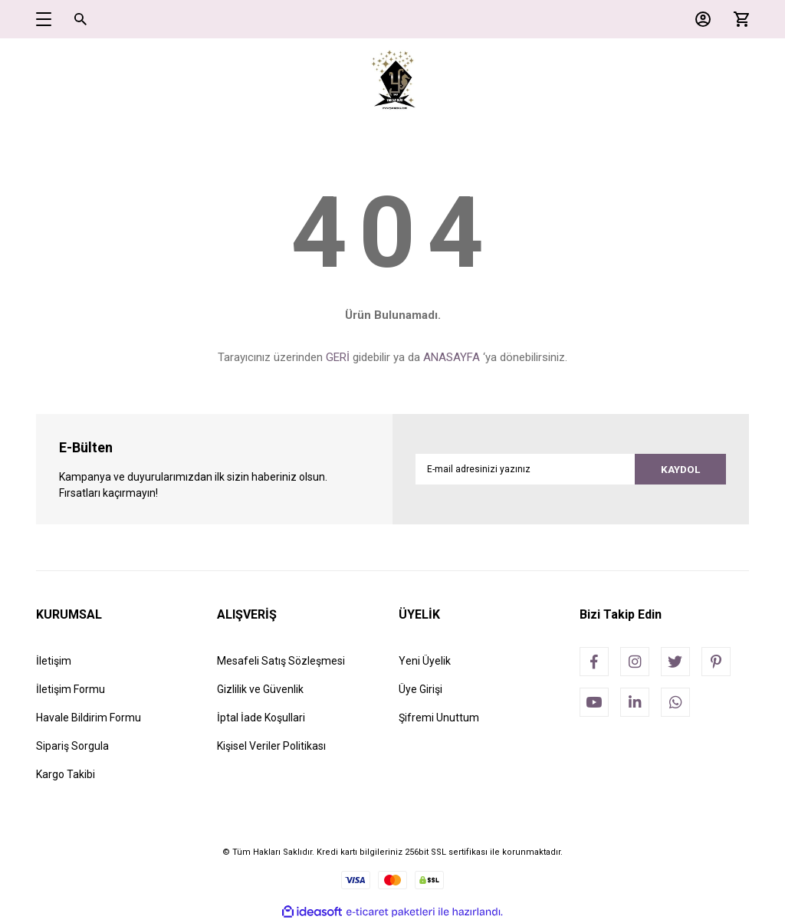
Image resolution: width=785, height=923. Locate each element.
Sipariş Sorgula (72, 746)
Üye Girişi (420, 689)
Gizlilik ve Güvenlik (260, 689)
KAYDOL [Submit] (678, 469)
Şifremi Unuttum (439, 717)
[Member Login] (699, 19)
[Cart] (737, 19)
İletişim (53, 661)
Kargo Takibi (65, 774)
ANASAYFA (451, 357)
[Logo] (393, 80)
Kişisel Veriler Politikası (271, 746)
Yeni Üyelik (425, 661)
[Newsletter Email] (570, 469)
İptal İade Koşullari (261, 717)
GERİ (338, 357)
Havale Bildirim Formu (88, 717)
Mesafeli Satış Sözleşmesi (281, 661)
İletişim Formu (70, 689)
